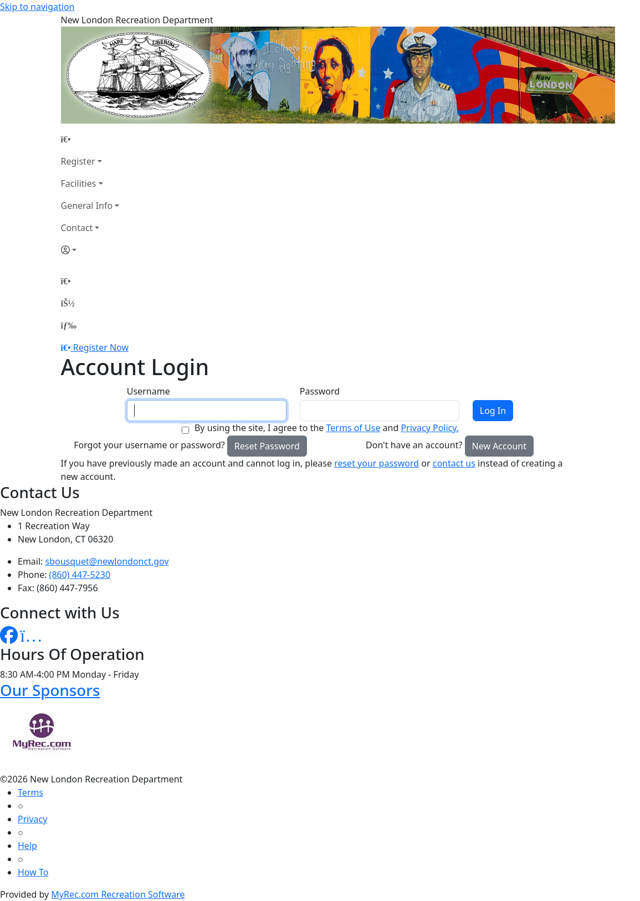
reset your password (376, 463)
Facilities (78, 183)
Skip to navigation (37, 7)
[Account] (90, 250)
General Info (87, 205)
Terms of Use (353, 428)
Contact (77, 228)
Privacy (32, 819)
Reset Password (267, 446)
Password (320, 391)
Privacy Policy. (430, 428)
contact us (454, 463)
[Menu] (68, 325)
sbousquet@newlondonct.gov (107, 561)
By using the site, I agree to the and (326, 428)
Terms (30, 792)
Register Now (101, 347)
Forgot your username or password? (149, 445)
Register (78, 161)
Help (27, 845)
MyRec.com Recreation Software (118, 894)
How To (33, 872)
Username (148, 391)
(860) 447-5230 (79, 575)
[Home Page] (90, 139)
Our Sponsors (50, 689)
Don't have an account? (414, 445)
